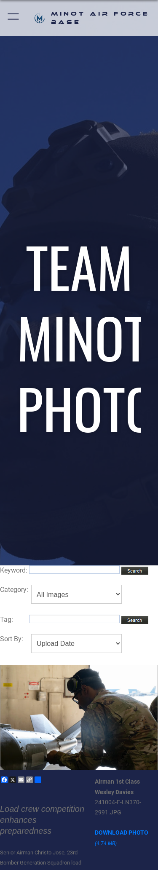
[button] (13, 18)
